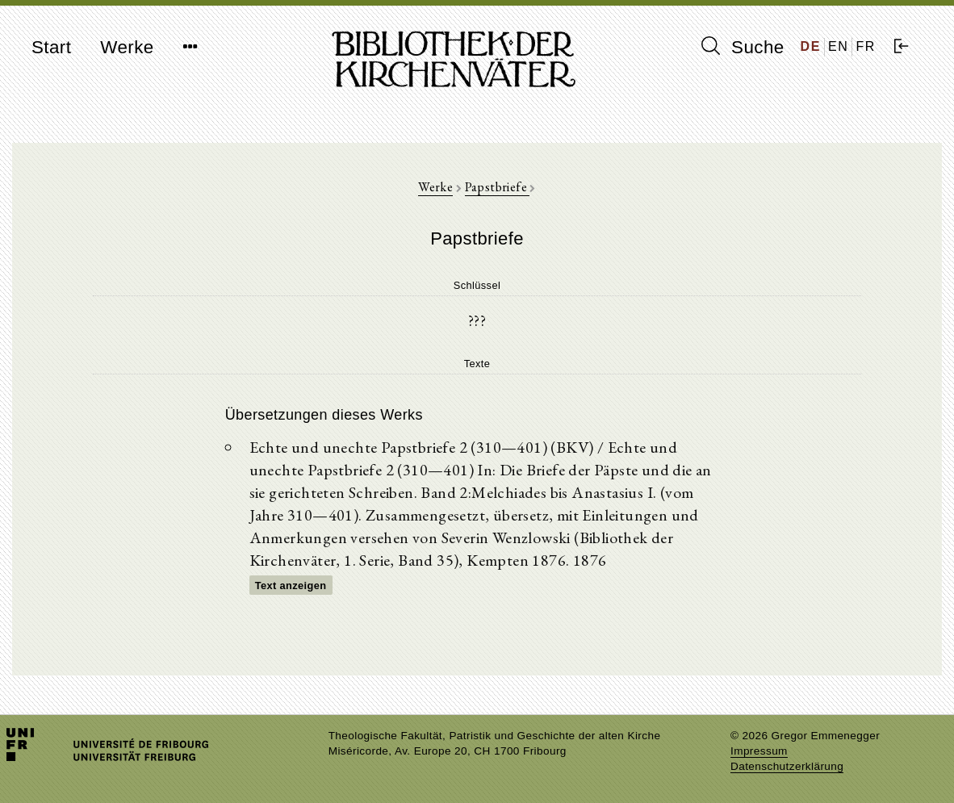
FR (866, 46)
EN (838, 46)
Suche (742, 46)
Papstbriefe (497, 186)
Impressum (759, 751)
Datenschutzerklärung (786, 766)
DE (811, 46)
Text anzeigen (291, 585)
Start (51, 47)
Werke (126, 47)
